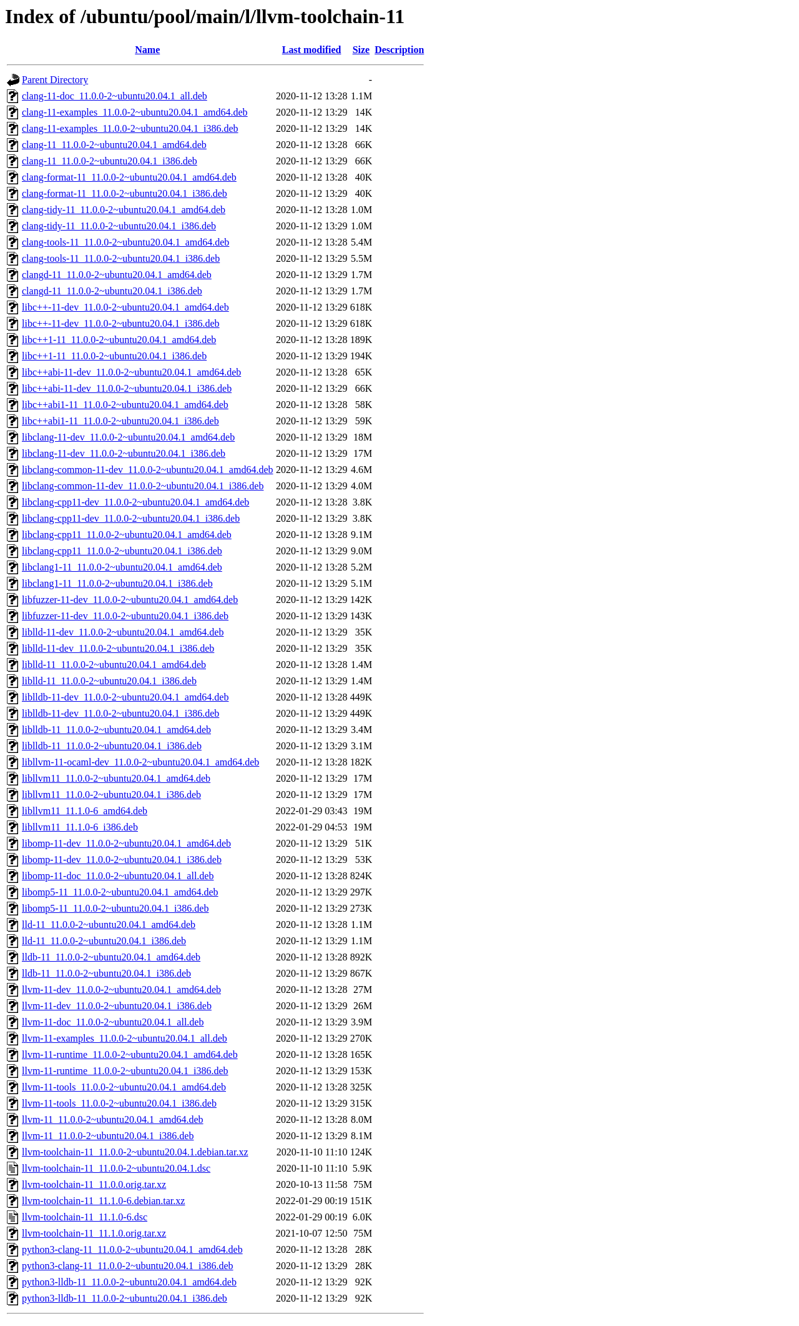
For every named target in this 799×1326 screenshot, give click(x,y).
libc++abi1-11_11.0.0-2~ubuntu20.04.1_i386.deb (120, 421)
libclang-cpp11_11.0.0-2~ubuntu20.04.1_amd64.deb (127, 534)
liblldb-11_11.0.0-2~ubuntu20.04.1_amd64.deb (116, 729)
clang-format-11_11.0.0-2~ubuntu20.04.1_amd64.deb (129, 177)
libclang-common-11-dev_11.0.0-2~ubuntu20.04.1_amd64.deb (147, 469)
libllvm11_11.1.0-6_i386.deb (80, 827)
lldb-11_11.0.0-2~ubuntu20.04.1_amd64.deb (111, 957)
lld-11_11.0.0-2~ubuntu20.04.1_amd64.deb (108, 924)
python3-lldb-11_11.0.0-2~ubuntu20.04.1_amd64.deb (129, 1282)
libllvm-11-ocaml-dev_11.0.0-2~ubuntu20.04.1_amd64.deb (140, 762)
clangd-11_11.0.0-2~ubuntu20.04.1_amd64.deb (117, 274)
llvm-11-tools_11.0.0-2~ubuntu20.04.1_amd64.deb (124, 1087)
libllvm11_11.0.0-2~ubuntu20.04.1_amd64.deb (116, 778)
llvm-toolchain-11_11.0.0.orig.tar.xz (94, 1184)
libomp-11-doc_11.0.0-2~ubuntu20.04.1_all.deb (117, 875)
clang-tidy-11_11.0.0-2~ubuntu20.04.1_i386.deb (119, 226)
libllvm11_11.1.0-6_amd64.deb (84, 810)
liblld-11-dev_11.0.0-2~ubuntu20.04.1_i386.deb (118, 648)
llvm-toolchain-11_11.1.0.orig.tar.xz (94, 1233)
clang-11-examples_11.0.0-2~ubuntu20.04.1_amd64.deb (135, 112)
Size (361, 49)
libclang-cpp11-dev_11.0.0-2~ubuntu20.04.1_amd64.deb (135, 502)
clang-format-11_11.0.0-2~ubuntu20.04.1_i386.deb (124, 193)
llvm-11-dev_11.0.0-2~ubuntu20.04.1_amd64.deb (121, 989)
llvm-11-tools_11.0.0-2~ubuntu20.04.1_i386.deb (119, 1103)
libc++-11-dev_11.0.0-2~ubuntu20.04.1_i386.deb (121, 323)
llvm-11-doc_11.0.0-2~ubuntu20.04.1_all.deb (112, 1022)
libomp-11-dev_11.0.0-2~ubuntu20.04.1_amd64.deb (126, 843)
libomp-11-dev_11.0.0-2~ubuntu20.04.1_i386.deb (122, 859)
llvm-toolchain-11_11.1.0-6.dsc (84, 1217)
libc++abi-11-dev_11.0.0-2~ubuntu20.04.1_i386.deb (127, 388)
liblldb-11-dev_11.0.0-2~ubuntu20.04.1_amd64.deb (125, 697)
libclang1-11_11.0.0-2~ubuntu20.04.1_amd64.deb (122, 567)
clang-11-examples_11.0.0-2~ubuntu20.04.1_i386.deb (130, 128)
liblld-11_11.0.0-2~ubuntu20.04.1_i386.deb (109, 680)
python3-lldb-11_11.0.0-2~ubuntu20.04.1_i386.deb (124, 1298)
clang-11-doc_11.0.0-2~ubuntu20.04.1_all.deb (114, 96)
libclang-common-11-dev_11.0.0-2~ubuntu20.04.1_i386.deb (142, 486)
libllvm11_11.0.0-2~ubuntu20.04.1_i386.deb (111, 794)
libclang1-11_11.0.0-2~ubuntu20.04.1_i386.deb (117, 583)
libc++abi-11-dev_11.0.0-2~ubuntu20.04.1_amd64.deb (131, 372)
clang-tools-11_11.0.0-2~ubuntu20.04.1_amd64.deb (125, 242)
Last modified (311, 49)
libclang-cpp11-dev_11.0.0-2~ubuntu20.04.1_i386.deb (131, 518)
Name (147, 49)
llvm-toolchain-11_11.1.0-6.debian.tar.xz (103, 1200)
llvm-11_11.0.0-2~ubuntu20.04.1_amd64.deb (112, 1119)
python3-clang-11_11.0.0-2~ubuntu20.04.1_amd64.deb (132, 1249)
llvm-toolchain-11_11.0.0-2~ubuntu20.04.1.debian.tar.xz (135, 1152)
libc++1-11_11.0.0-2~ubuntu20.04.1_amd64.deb (119, 339)
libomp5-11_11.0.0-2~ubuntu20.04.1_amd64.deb (120, 892)
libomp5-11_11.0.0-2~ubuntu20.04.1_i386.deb (115, 908)
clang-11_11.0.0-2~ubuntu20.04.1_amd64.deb (114, 144)
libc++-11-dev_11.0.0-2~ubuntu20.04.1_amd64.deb (125, 307)
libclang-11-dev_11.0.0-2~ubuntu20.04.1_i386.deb (123, 453)
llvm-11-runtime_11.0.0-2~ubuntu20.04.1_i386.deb (125, 1070)
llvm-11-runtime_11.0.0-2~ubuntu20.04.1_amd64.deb (130, 1054)
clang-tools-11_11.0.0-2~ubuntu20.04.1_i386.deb (121, 258)
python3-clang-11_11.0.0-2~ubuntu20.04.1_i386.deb (127, 1265)
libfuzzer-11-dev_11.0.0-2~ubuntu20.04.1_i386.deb (125, 616)
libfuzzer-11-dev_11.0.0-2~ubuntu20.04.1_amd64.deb (130, 599)
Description (399, 49)
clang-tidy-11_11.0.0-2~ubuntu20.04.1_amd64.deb (123, 209)
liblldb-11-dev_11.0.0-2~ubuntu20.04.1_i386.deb (120, 713)
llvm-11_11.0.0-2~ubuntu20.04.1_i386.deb (108, 1135)
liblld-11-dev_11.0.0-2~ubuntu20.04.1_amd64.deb (122, 632)
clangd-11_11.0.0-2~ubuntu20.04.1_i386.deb (112, 291)
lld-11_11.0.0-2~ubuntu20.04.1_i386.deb (104, 940)
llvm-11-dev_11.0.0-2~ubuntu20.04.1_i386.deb (117, 1005)
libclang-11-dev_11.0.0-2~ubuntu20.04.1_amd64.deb (128, 437)
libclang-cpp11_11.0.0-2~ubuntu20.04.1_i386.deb (122, 551)
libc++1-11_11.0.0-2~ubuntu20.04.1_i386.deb (114, 356)
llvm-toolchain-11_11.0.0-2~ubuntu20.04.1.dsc (116, 1168)
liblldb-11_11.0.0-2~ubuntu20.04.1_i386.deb (112, 745)
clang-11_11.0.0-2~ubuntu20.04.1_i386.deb (109, 161)
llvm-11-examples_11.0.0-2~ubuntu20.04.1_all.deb (124, 1038)
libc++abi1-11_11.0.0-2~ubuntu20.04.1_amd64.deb (125, 404)
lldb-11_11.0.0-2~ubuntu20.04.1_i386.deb (106, 973)
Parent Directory (55, 79)
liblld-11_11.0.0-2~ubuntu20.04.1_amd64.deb (114, 664)
